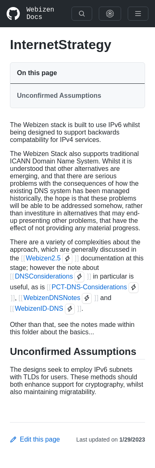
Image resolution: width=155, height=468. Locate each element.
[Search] (82, 14)
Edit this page (35, 439)
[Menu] (138, 14)
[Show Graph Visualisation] (110, 14)
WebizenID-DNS (39, 308)
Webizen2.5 (43, 258)
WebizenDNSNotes (52, 297)
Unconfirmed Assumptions (59, 95)
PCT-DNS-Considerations (89, 287)
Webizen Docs (40, 13)
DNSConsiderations (44, 276)
